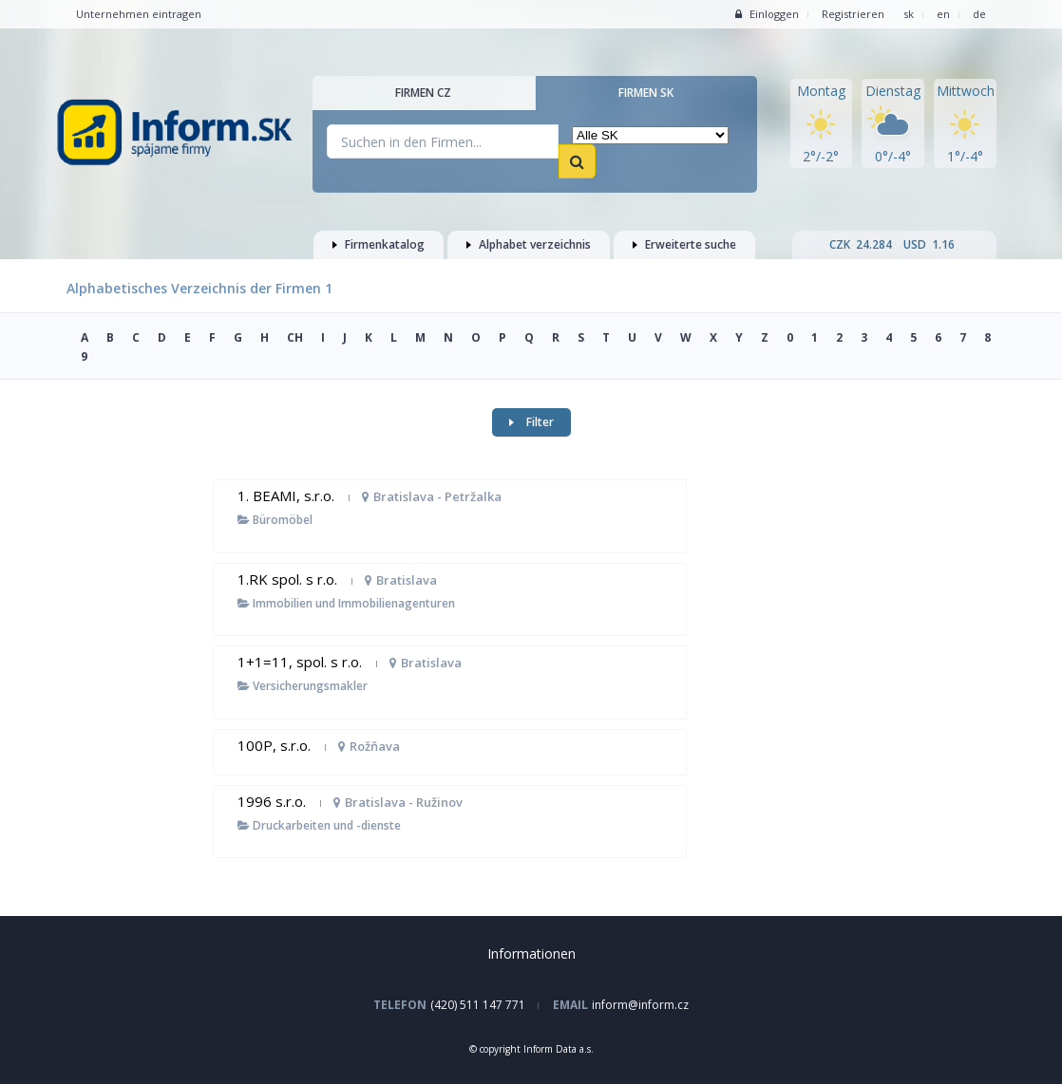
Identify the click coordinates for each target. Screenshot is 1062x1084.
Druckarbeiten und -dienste (319, 825)
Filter (531, 422)
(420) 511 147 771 (477, 1005)
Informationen (531, 953)
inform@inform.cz (640, 1005)
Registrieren (853, 14)
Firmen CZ (423, 92)
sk (908, 14)
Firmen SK (645, 92)
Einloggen (767, 14)
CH (295, 337)
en (943, 14)
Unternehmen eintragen (138, 14)
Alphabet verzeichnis (528, 244)
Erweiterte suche (684, 244)
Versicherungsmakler (302, 686)
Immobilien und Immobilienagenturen (346, 603)
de (979, 14)
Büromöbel (275, 520)
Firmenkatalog (378, 244)
